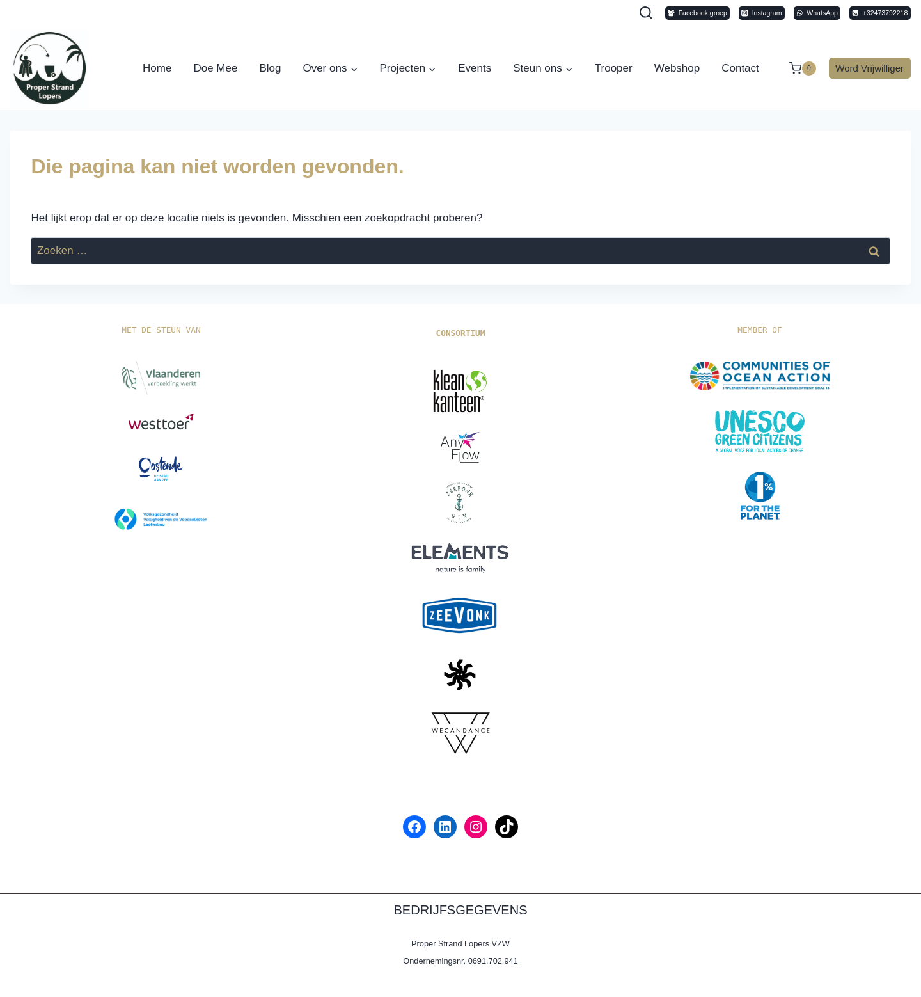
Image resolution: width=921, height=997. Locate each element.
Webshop (677, 68)
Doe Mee (215, 68)
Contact (740, 68)
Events (474, 68)
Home (157, 68)
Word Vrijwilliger (869, 68)
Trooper (614, 68)
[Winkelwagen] (796, 68)
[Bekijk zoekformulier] (646, 13)
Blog (270, 68)
